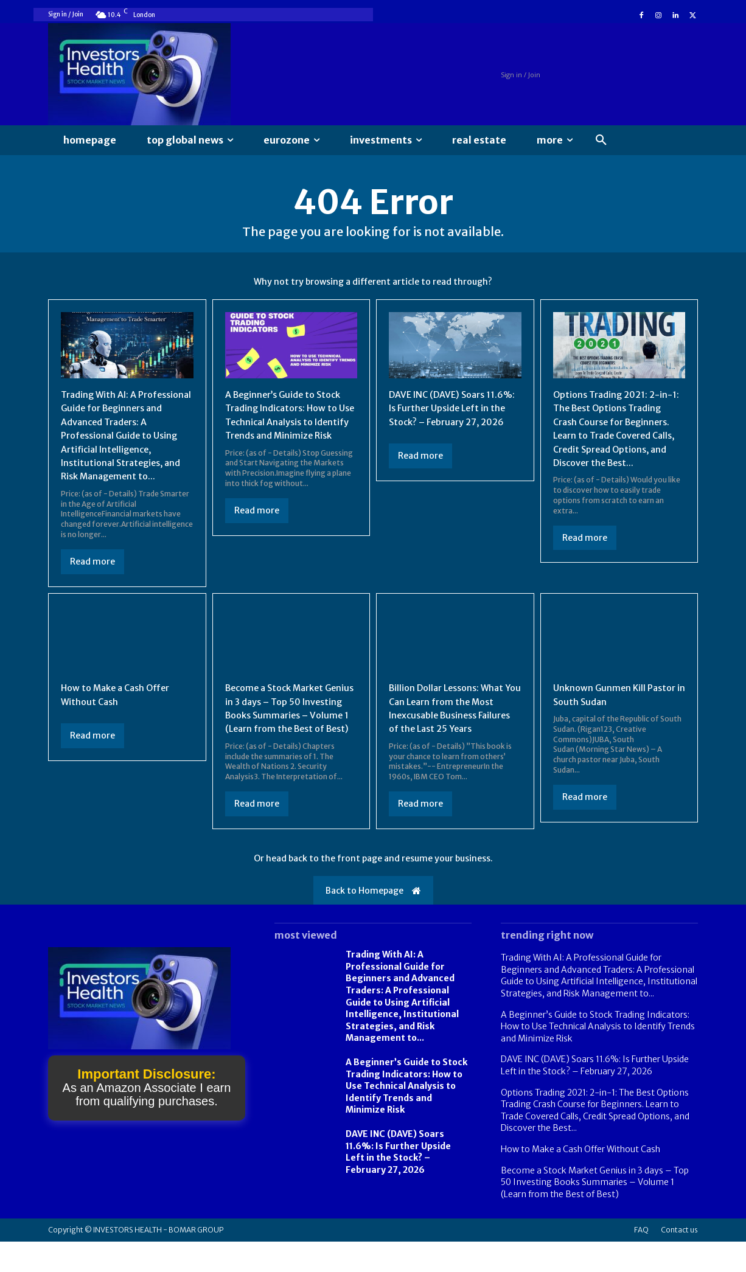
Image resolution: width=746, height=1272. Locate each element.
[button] (601, 140)
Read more (92, 577)
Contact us (679, 1260)
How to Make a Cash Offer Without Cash (580, 1179)
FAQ (641, 1260)
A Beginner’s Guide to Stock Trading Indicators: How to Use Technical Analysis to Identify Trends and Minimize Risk (288, 424)
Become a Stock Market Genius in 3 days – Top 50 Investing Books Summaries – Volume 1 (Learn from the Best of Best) (288, 731)
